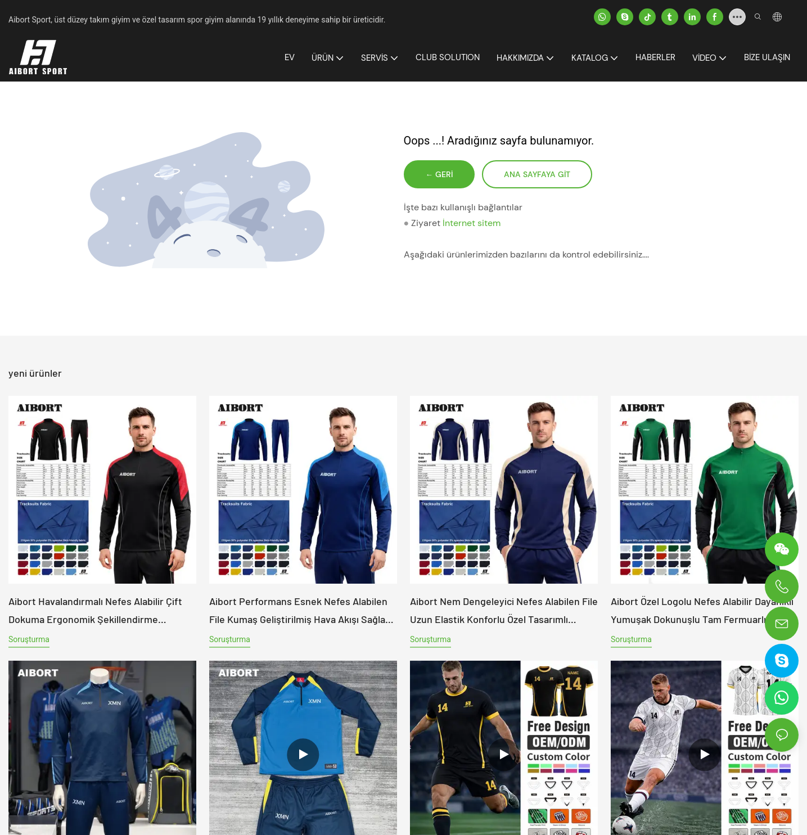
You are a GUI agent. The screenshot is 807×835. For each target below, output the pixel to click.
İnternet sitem (472, 225)
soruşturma (28, 639)
